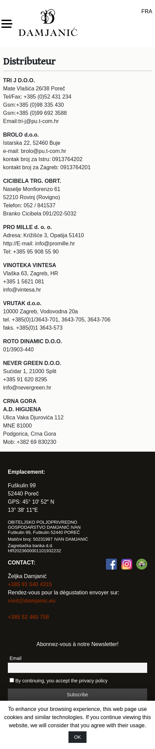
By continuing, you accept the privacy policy (59, 680)
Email (15, 658)
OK (77, 737)
